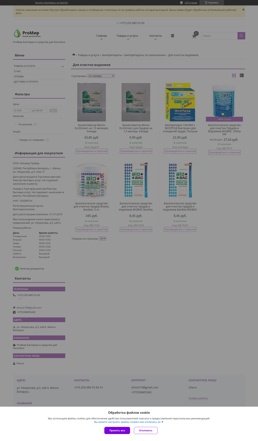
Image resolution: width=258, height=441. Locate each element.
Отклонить (145, 430)
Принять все (117, 430)
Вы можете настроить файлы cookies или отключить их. (127, 422)
